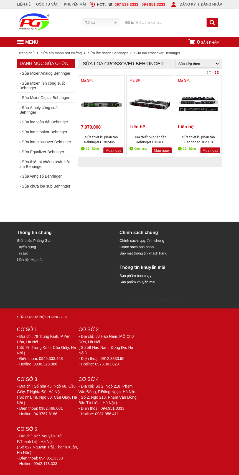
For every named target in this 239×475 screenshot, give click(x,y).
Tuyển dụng (26, 247)
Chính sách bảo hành (137, 247)
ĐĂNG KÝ (188, 4)
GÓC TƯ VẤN (47, 4)
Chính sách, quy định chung (142, 240)
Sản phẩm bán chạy (135, 276)
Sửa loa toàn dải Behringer (45, 122)
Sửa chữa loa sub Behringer (46, 186)
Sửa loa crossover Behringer (46, 142)
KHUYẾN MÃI (75, 4)
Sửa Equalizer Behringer (43, 152)
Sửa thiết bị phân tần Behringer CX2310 (198, 139)
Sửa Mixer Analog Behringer (46, 73)
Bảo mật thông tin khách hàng (143, 253)
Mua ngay (113, 150)
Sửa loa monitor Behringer (44, 132)
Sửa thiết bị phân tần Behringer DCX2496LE (101, 139)
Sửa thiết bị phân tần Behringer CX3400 (150, 139)
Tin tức (22, 253)
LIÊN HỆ (23, 4)
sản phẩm (203, 42)
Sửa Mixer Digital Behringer (46, 97)
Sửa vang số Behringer (42, 176)
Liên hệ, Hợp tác (30, 260)
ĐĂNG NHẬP (211, 4)
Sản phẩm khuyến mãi (137, 282)
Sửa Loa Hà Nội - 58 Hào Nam (155, 299)
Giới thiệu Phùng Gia (33, 240)
